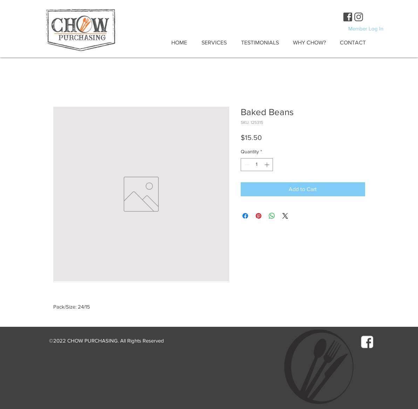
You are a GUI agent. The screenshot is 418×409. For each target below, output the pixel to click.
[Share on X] (285, 216)
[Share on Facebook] (245, 216)
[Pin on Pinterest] (258, 216)
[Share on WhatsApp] (272, 216)
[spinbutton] (257, 164)
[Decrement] (246, 164)
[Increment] (267, 164)
